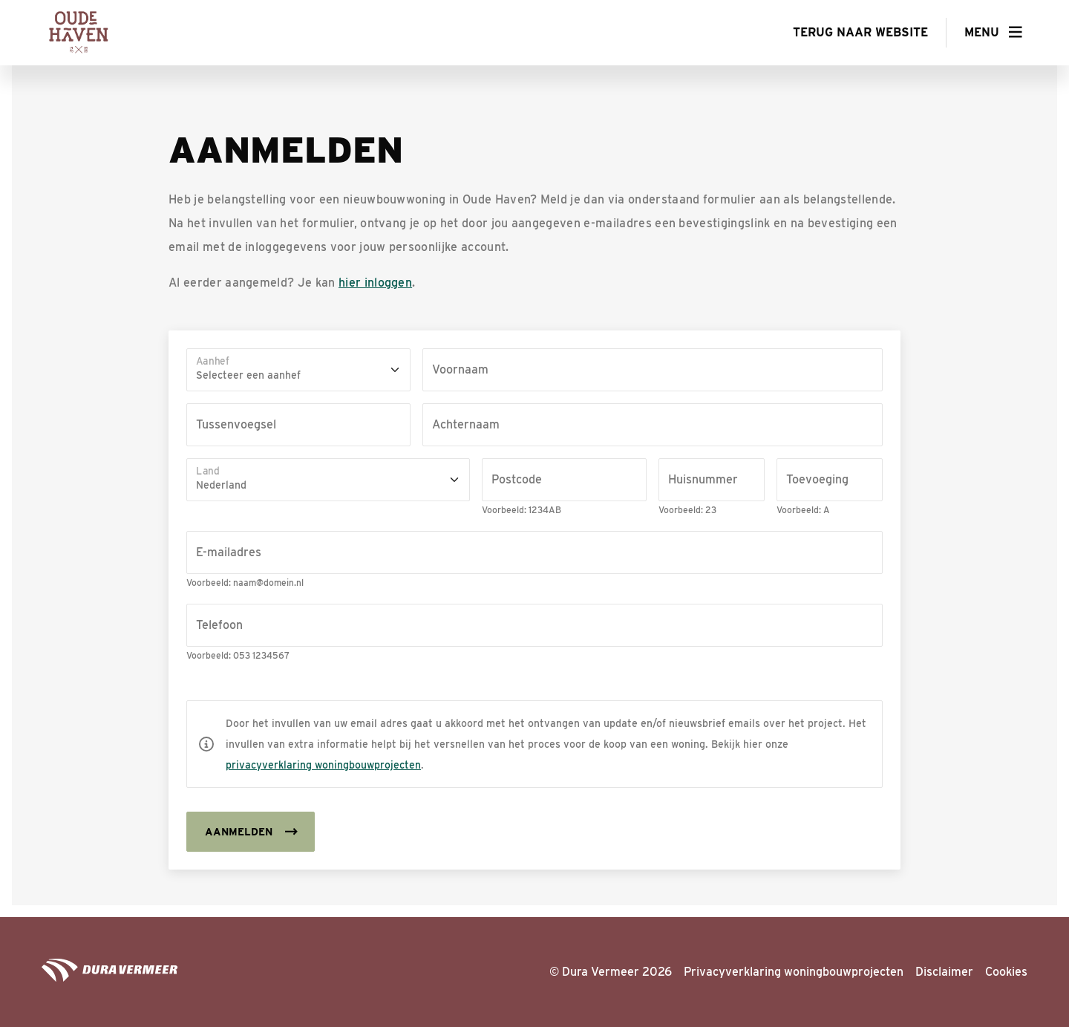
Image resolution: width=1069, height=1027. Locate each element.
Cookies (1006, 972)
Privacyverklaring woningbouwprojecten (793, 972)
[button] (993, 32)
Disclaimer (944, 972)
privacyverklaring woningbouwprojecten (323, 765)
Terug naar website (860, 32)
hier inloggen (375, 283)
